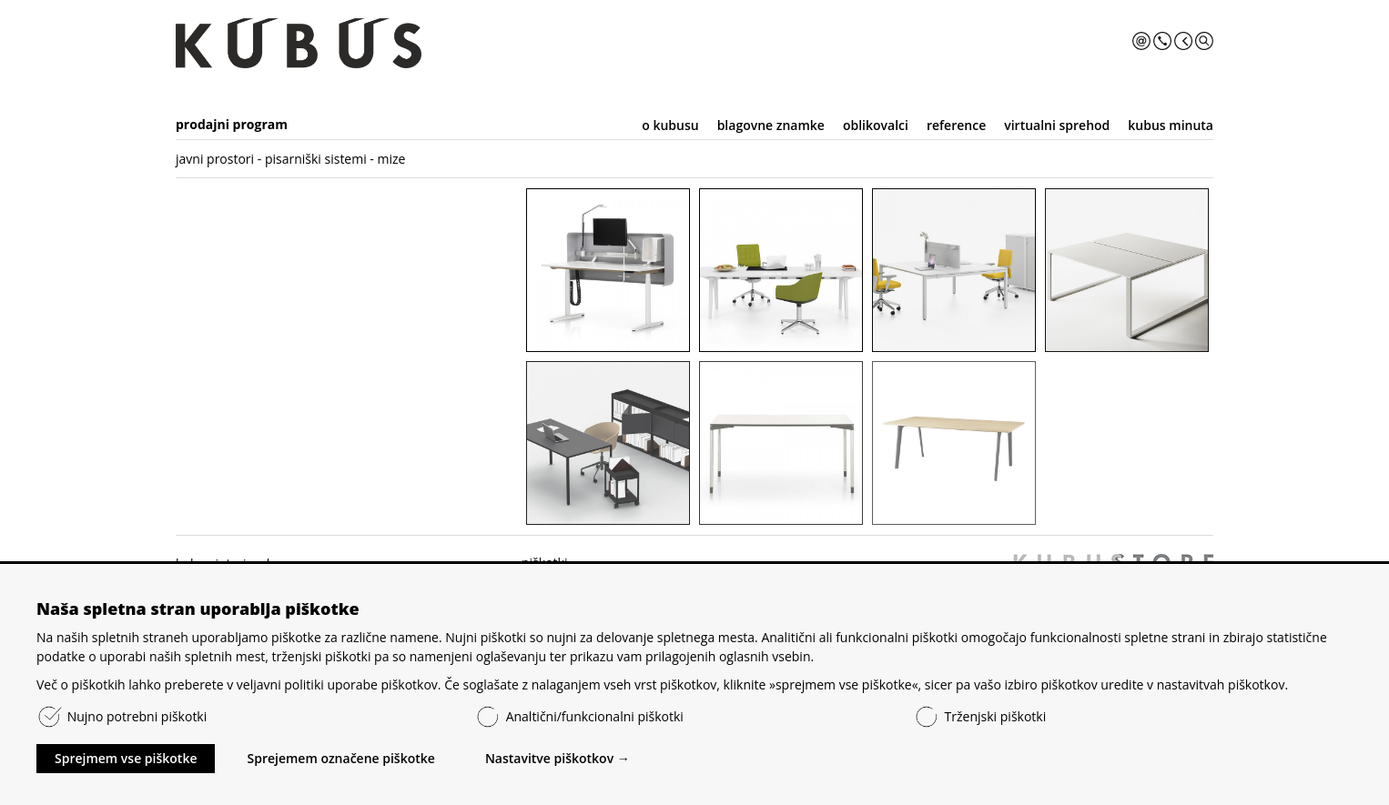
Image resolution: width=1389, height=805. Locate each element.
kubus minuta (1170, 125)
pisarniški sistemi (316, 158)
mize (392, 158)
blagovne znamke (771, 125)
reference (956, 125)
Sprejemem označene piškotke (340, 758)
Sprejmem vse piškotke (126, 758)
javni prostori (215, 158)
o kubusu (670, 125)
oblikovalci (875, 125)
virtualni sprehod (1057, 125)
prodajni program (232, 124)
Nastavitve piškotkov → (557, 758)
